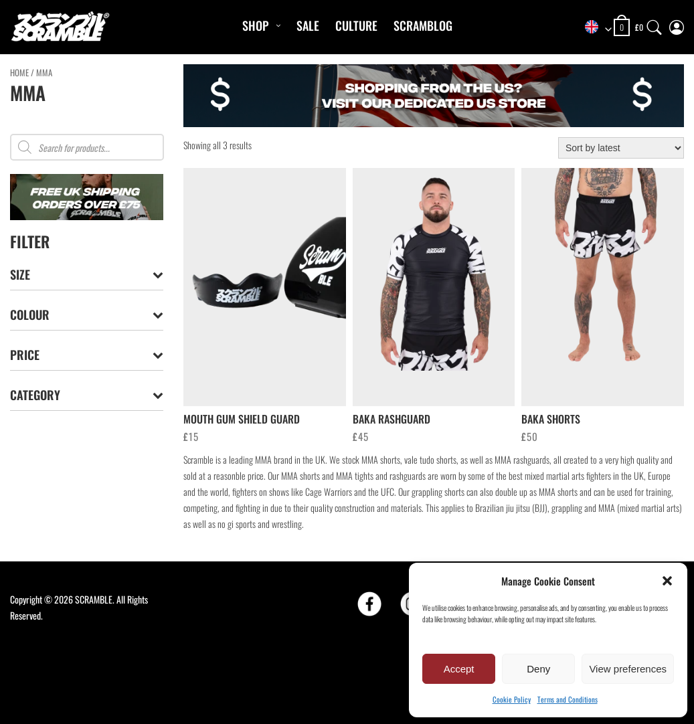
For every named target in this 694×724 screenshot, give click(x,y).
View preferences (628, 668)
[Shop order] (621, 148)
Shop (255, 25)
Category (86, 395)
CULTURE (356, 25)
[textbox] (594, 27)
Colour (86, 314)
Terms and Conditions (567, 699)
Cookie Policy (512, 699)
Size (86, 274)
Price (86, 355)
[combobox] (594, 27)
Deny (538, 668)
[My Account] (676, 24)
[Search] (654, 24)
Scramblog (423, 25)
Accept (459, 668)
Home (19, 72)
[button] (667, 580)
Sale (307, 25)
